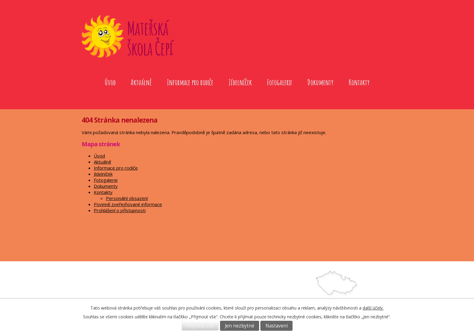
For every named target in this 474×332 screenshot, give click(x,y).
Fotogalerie (279, 82)
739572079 (264, 297)
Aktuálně (141, 82)
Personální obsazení (127, 198)
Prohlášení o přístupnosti (120, 210)
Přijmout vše (200, 326)
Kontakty (359, 82)
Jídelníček (240, 82)
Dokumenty (320, 82)
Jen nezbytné (239, 326)
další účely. (373, 308)
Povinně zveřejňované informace (128, 204)
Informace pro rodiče (190, 82)
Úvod (110, 82)
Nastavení (277, 326)
